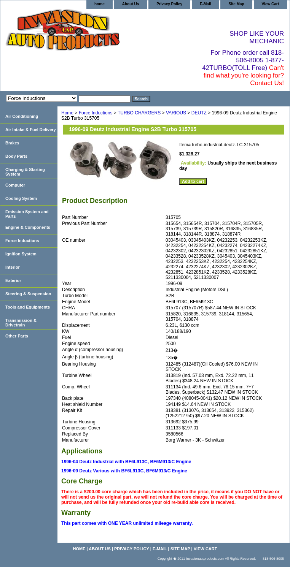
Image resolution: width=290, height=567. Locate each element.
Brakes (12, 143)
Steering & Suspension (28, 293)
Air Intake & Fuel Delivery (30, 129)
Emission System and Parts (27, 214)
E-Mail (205, 4)
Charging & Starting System (25, 171)
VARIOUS (176, 113)
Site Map (236, 4)
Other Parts (16, 336)
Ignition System (21, 254)
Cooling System (21, 198)
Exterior (13, 280)
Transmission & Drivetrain (21, 322)
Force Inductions (96, 113)
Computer (15, 185)
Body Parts (16, 156)
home (99, 4)
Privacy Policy (169, 4)
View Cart (270, 4)
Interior (12, 267)
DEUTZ (199, 113)
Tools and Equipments (27, 307)
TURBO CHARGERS (139, 113)
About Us (130, 4)
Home (67, 113)
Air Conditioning (21, 116)
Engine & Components (27, 227)
